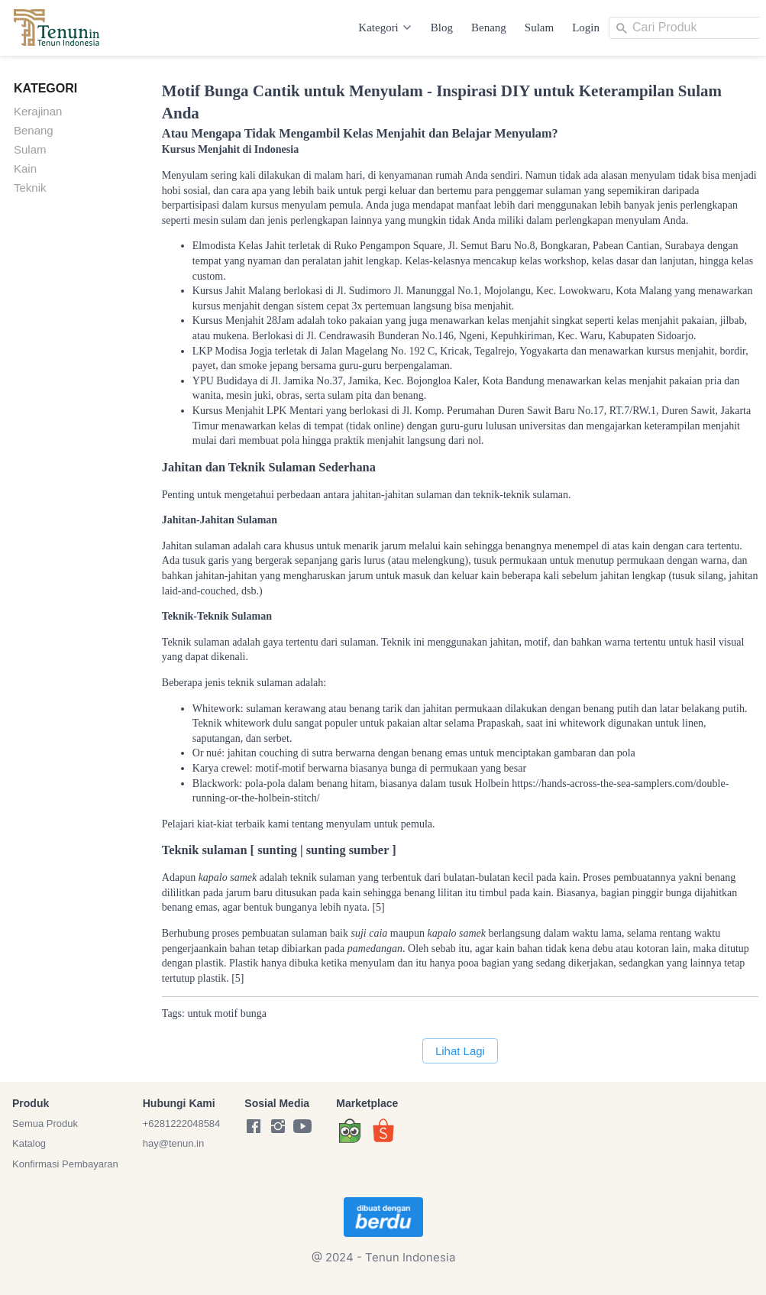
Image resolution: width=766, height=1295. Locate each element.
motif (226, 1013)
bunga (254, 1013)
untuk (199, 1013)
